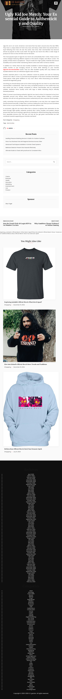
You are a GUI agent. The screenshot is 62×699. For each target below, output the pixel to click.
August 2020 (31, 573)
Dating (31, 614)
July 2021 (31, 557)
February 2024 (31, 512)
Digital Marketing (31, 617)
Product (8, 190)
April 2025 (31, 491)
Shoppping (16, 120)
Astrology (31, 592)
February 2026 (31, 477)
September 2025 (31, 484)
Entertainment (10, 186)
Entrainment (31, 624)
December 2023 (31, 515)
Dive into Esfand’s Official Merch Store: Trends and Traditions (25, 364)
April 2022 (31, 544)
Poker (31, 663)
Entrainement (31, 622)
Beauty (31, 595)
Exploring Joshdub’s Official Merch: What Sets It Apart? (23, 302)
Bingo (31, 598)
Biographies (31, 599)
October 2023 (31, 518)
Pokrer (31, 665)
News (31, 654)
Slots (31, 681)
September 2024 (31, 502)
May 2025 (31, 490)
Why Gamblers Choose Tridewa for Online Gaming (46, 224)
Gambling (31, 633)
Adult (31, 591)
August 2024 (31, 503)
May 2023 (31, 525)
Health (8, 180)
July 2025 (31, 487)
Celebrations (31, 608)
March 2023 (31, 528)
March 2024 (30, 510)
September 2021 (31, 554)
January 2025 (31, 496)
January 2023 (31, 531)
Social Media (31, 682)
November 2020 (31, 568)
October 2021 (31, 552)
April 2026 (31, 474)
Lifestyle (31, 646)
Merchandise (10, 123)
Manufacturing (31, 649)
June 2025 (31, 489)
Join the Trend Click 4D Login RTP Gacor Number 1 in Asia (17, 224)
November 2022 (31, 534)
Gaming (31, 637)
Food (31, 631)
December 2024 (31, 497)
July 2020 (31, 574)
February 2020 (31, 581)
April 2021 (31, 561)
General (31, 638)
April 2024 (31, 509)
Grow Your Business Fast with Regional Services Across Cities (24, 141)
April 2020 (31, 579)
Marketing (9, 184)
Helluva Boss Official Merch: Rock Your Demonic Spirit (23, 449)
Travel (31, 688)
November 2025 (31, 481)
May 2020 (31, 577)
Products (31, 669)
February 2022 (31, 547)
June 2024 (31, 506)
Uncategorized (31, 689)
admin (37, 26)
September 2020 (31, 571)
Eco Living (31, 618)
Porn (31, 666)
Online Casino (31, 657)
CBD (31, 606)
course (31, 611)
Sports (31, 685)
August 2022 (31, 538)
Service (31, 672)
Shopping (31, 675)
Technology (30, 686)
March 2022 (31, 545)
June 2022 (31, 541)
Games (31, 636)
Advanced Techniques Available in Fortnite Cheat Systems (23, 144)
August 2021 (31, 555)
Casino (8, 176)
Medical (31, 651)
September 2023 (31, 519)
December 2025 (31, 480)
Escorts (31, 627)
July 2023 (31, 522)
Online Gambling (31, 659)
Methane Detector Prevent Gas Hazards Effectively (21, 147)
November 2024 (31, 499)
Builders (31, 601)
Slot (31, 678)
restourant (31, 670)
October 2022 (31, 535)
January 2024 (31, 513)
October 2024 (31, 500)
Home (31, 641)
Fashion (31, 628)
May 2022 (31, 542)
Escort (31, 625)
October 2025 (31, 483)
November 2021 (31, 551)
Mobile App (31, 653)
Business (8, 178)
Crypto (31, 612)
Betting (31, 596)
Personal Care (31, 660)
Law (7, 188)
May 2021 (31, 560)
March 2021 (31, 563)
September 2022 (31, 536)
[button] (56, 3)
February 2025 (31, 494)
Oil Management (31, 656)
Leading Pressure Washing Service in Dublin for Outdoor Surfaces (25, 138)
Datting (31, 615)
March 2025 (30, 493)
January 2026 (31, 478)
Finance (31, 630)
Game (31, 634)
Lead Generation (31, 644)
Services (31, 673)
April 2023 (31, 526)
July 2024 (31, 505)
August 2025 (31, 486)
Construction (31, 609)
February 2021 (31, 564)
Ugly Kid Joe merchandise (11, 69)
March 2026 (31, 475)
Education (9, 182)
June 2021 (31, 558)
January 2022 (31, 548)
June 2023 (31, 523)
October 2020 (31, 570)
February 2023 (31, 529)
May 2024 (31, 507)
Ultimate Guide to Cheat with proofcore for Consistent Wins (23, 150)
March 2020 (30, 580)
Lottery (31, 647)
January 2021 (31, 565)
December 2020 (31, 567)
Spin (31, 683)
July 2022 (31, 539)
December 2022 (31, 532)
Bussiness (31, 604)
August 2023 (31, 520)
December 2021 (31, 549)
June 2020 (31, 576)
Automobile (31, 593)
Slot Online (31, 679)
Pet (31, 662)
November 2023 (31, 516)
